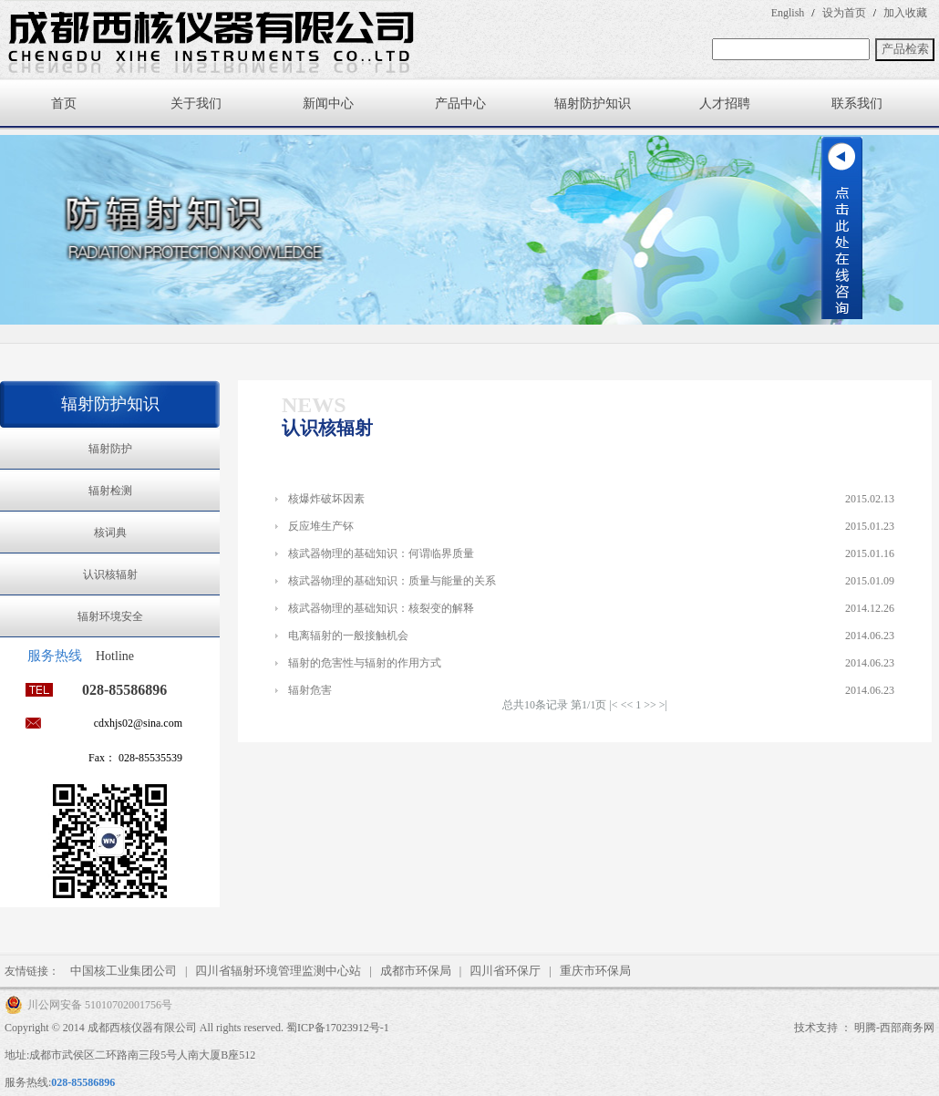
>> (650, 704)
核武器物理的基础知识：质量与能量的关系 (392, 580)
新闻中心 (328, 103)
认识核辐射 (110, 574)
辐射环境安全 (110, 616)
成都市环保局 (415, 970)
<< (627, 704)
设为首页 (844, 12)
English (788, 12)
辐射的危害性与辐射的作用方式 (364, 663)
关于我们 (196, 103)
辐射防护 (110, 448)
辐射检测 (110, 490)
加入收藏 (905, 12)
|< (613, 704)
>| (663, 704)
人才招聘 (724, 103)
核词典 (110, 532)
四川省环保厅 (505, 970)
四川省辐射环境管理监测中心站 (278, 970)
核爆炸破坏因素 (326, 498)
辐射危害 (310, 690)
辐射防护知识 (592, 103)
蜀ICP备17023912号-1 (337, 1027)
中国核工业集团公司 (123, 970)
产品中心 (460, 103)
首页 (64, 103)
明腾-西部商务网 (894, 1027)
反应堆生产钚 (321, 526)
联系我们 (856, 103)
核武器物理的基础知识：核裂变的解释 (381, 608)
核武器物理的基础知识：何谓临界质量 (381, 553)
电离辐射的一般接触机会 (348, 635)
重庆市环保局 (595, 970)
